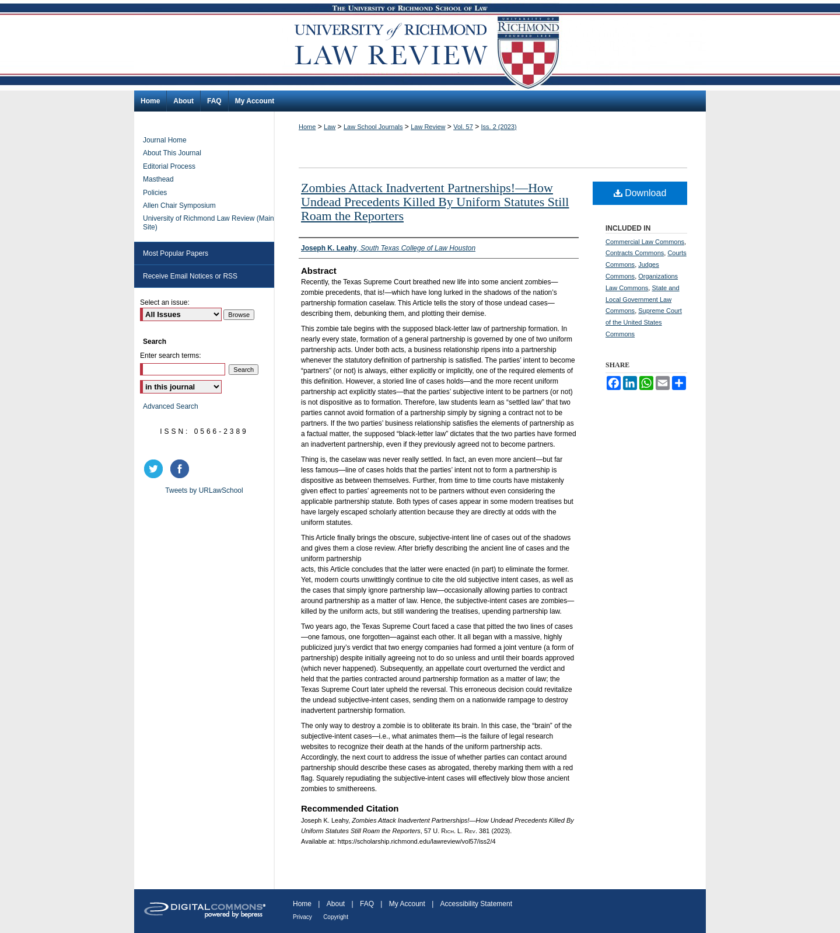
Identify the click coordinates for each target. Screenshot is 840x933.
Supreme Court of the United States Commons (644, 322)
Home (307, 126)
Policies (155, 193)
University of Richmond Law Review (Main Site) (208, 222)
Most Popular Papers (175, 253)
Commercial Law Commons (645, 241)
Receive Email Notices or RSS (190, 276)
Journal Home (165, 140)
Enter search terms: (170, 355)
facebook (181, 468)
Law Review (428, 126)
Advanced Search (170, 406)
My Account (407, 904)
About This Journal (172, 153)
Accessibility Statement (476, 904)
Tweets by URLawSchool (204, 490)
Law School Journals (373, 126)
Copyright (335, 917)
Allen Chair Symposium (179, 205)
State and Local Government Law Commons (643, 299)
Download (640, 193)
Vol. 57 (463, 126)
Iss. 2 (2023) (499, 126)
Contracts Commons (635, 252)
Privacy (302, 917)
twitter (155, 468)
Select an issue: (165, 302)
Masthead (158, 179)
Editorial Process (169, 166)
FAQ (367, 904)
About (336, 904)
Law (329, 126)
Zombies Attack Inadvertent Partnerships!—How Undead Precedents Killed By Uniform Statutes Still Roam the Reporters (435, 201)
